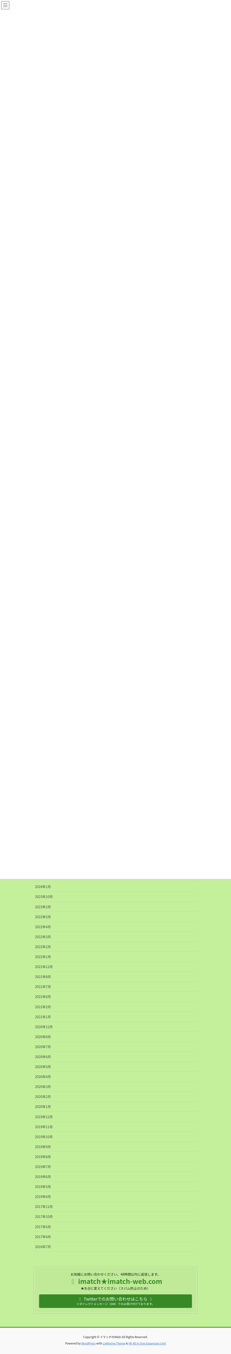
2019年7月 (43, 1166)
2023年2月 (43, 906)
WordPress (88, 1343)
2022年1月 (43, 956)
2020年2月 (43, 1096)
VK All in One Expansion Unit (147, 1343)
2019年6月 (43, 1176)
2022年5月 (43, 916)
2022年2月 (43, 946)
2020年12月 (44, 1026)
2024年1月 (43, 886)
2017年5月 (43, 1226)
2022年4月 (43, 926)
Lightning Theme (114, 1343)
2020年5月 (43, 1066)
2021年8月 (43, 976)
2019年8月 (43, 1156)
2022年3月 (43, 936)
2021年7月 (43, 986)
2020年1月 (43, 1106)
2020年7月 (43, 1046)
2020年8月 (43, 1036)
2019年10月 (44, 1136)
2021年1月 (43, 1016)
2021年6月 (43, 996)
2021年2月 (43, 1006)
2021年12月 (44, 966)
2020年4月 (43, 1076)
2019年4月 (43, 1196)
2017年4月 (43, 1236)
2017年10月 (44, 1216)
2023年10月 (44, 896)
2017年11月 (44, 1206)
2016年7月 (43, 1246)
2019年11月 (44, 1126)
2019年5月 (43, 1186)
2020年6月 (43, 1056)
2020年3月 (43, 1086)
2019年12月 (44, 1116)
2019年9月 (43, 1146)
